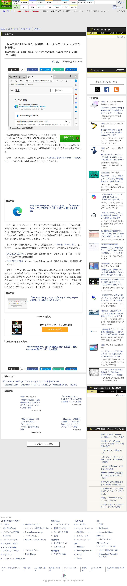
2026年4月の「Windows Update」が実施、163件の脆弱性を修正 (112, 443)
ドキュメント (78, 11)
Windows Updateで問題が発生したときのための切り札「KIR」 (112, 475)
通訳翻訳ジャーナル (83, 532)
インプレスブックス (32, 550)
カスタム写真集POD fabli (108, 550)
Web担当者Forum (9, 528)
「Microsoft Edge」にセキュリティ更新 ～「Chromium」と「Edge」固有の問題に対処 (30, 424)
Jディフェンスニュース (84, 528)
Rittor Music (55, 521)
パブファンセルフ (105, 539)
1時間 (92, 33)
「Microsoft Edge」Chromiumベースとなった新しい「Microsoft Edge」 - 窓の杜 (40, 385)
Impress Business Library (34, 532)
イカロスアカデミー (83, 540)
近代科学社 (55, 551)
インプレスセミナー (32, 536)
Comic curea (103, 528)
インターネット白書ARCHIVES (14, 559)
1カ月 (121, 33)
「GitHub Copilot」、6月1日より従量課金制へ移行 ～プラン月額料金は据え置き (112, 215)
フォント (104, 11)
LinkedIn (73, 70)
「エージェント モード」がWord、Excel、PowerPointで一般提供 (112, 459)
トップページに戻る (43, 444)
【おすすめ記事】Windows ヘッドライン (109, 429)
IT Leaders (7, 536)
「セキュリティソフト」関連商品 (54, 325)
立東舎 (56, 536)
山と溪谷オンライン (61, 543)
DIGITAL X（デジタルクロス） (36, 540)
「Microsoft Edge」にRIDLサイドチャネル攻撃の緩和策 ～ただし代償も (71, 399)
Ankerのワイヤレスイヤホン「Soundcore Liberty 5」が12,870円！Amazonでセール (112, 157)
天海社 (101, 524)
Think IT (6, 524)
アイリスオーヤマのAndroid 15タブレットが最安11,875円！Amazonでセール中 (112, 353)
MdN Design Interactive (84, 551)
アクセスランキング (102, 30)
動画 (95, 11)
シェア (34, 70)
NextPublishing (30, 554)
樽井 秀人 (55, 62)
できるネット (8, 555)
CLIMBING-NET (59, 547)
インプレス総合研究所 (11, 532)
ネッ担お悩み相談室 (10, 544)
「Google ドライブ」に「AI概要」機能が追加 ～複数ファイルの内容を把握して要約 (112, 331)
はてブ (47, 70)
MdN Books (80, 547)
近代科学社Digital (60, 554)
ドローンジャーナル (10, 540)
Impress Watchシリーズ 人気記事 (108, 388)
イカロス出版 (78, 521)
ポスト (15, 70)
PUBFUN (100, 536)
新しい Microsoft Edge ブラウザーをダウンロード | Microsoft (31, 381)
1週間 (112, 33)
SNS (88, 11)
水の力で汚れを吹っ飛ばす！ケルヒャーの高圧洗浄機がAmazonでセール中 (112, 132)
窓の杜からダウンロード (71, 138)
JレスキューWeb (82, 536)
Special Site (99, 71)
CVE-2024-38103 (15, 261)
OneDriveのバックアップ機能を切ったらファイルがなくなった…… (112, 491)
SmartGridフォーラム (32, 524)
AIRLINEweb (80, 524)
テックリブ (78, 555)
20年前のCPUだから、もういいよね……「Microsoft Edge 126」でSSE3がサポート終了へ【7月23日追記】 (54, 208)
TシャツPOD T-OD (61, 532)
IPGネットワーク (103, 543)
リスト (23, 70)
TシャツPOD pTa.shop (107, 546)
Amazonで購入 (55, 329)
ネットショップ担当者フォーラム (37, 528)
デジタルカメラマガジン (11, 551)
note (60, 70)
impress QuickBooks (106, 532)
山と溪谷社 (55, 540)
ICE (98, 521)
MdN (75, 544)
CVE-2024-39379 (15, 254)
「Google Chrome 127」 (66, 244)
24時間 (102, 33)
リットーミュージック (61, 524)
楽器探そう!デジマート (62, 528)
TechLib (79, 558)
